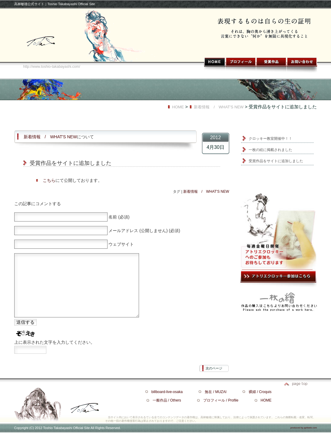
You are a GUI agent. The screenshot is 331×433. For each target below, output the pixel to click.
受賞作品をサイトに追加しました (276, 161)
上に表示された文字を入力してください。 (54, 342)
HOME (178, 107)
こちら (49, 180)
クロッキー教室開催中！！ (270, 138)
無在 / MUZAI (215, 392)
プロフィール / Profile (220, 400)
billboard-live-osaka (167, 392)
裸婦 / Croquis (260, 392)
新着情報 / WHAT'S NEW (218, 107)
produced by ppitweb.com (303, 427)
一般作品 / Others (167, 400)
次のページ (214, 368)
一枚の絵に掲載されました (270, 150)
